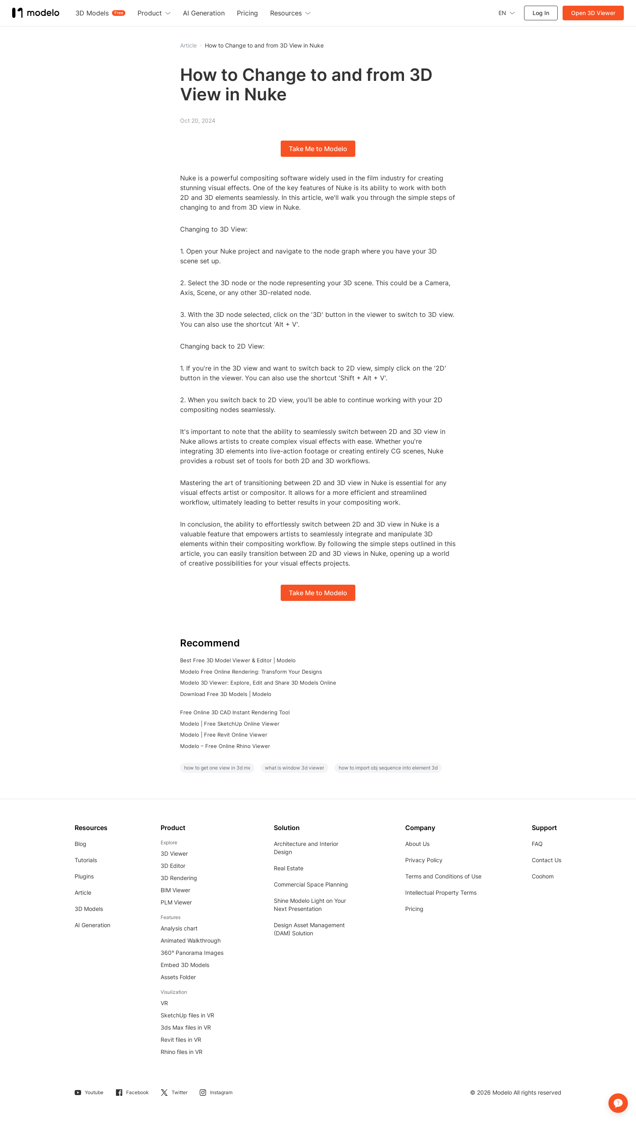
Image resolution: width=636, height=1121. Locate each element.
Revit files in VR (181, 1039)
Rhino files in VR (181, 1051)
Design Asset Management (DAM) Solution (309, 929)
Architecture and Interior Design (306, 847)
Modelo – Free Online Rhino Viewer (225, 746)
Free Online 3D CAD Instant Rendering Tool (235, 712)
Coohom (543, 876)
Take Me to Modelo (318, 149)
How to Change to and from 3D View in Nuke (264, 45)
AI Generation (92, 925)
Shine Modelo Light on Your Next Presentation (310, 904)
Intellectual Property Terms (441, 892)
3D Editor (173, 865)
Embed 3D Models (185, 964)
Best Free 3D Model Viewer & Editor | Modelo (238, 660)
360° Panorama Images (192, 952)
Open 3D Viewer (593, 12)
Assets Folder (178, 977)
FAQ (537, 843)
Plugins (84, 876)
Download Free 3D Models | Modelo (225, 694)
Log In (541, 12)
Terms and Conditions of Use (443, 876)
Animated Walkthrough (191, 940)
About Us (417, 843)
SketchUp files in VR (187, 1015)
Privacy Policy (424, 859)
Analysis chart (179, 928)
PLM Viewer (176, 902)
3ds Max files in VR (186, 1027)
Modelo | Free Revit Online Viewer (223, 734)
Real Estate (288, 868)
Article (83, 892)
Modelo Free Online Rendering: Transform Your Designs (251, 671)
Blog (80, 843)
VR (164, 1003)
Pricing (414, 908)
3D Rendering (179, 877)
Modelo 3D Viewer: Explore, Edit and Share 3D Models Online (258, 682)
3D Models (89, 908)
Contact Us (546, 859)
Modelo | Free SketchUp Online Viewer (229, 723)
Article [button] (188, 45)
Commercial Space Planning (311, 884)
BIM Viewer (175, 890)
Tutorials (86, 859)
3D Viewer (174, 853)
